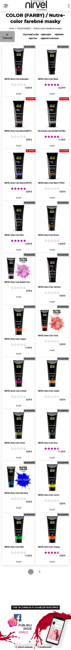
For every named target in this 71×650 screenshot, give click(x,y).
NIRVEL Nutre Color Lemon (48, 495)
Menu (6, 5)
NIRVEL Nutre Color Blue (14, 235)
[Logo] (36, 5)
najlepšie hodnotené (50, 38)
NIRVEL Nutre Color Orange (49, 547)
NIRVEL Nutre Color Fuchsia (15, 391)
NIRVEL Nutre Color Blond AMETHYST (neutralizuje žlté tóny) (18, 131)
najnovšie (33, 38)
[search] (69, 6)
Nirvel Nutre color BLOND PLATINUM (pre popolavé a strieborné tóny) (52, 131)
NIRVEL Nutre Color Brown (48, 235)
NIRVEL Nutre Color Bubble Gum (17, 282)
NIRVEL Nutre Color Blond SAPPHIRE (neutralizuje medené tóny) (18, 183)
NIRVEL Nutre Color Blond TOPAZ (51, 183)
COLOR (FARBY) (24, 28)
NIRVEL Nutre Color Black (48, 79)
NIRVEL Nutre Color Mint (14, 547)
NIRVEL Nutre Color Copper (15, 339)
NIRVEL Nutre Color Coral (48, 336)
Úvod (11, 28)
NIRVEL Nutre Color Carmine (49, 287)
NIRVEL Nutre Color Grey (47, 443)
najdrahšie (59, 34)
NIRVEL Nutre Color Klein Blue (16, 493)
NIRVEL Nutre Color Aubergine (16, 79)
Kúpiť (18, 93)
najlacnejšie (46, 34)
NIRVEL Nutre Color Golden (48, 391)
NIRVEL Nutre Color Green (14, 443)
